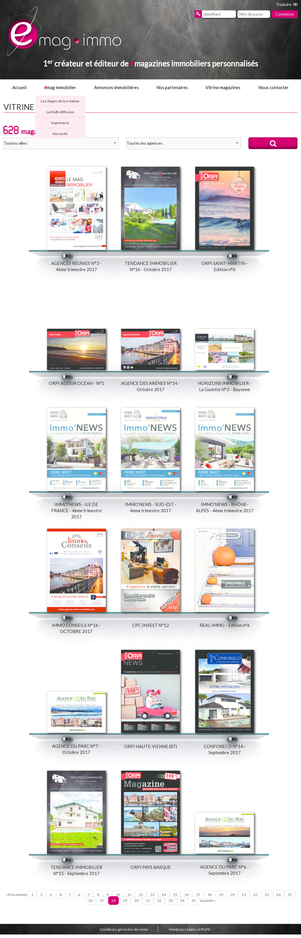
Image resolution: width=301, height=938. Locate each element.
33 (171, 904)
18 (210, 898)
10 (118, 898)
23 (267, 898)
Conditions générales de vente (124, 933)
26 (90, 904)
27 (102, 904)
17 (198, 898)
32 (159, 904)
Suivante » (208, 904)
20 (232, 898)
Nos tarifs (60, 133)
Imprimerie (60, 123)
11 (129, 898)
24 (278, 898)
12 (141, 898)
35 (194, 904)
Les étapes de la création (60, 101)
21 (244, 898)
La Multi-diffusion (60, 112)
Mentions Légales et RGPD (189, 933)
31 (148, 904)
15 (175, 898)
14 (164, 898)
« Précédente (16, 898)
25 (290, 898)
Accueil (19, 87)
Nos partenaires (172, 87)
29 (125, 904)
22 (255, 898)
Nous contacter (273, 87)
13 (152, 898)
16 (187, 898)
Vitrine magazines (222, 87)
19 (221, 898)
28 (113, 904)
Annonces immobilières (116, 87)
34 (182, 904)
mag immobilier (60, 87)
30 (136, 904)
